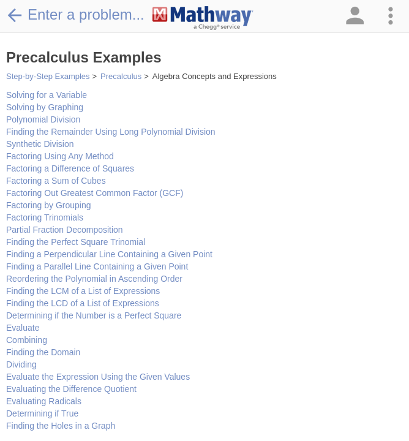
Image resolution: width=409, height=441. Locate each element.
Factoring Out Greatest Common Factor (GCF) (94, 193)
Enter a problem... (75, 15)
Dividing (21, 364)
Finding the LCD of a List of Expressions (82, 303)
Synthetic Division (40, 144)
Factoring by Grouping (48, 205)
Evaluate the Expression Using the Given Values (98, 377)
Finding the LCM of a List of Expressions (83, 291)
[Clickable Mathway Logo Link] (202, 18)
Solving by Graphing (44, 107)
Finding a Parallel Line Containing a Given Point (97, 266)
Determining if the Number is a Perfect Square (93, 315)
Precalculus (120, 76)
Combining (26, 340)
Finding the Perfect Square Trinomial (75, 242)
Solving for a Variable (46, 95)
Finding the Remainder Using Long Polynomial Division (111, 132)
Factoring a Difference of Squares (70, 168)
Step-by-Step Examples (48, 76)
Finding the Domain (43, 352)
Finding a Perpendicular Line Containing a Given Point (109, 254)
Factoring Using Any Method (60, 156)
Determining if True (42, 413)
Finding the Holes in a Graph (60, 426)
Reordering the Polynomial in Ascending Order (94, 279)
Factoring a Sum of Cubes (56, 181)
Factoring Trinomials (44, 217)
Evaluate (22, 328)
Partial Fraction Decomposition (64, 230)
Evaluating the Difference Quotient (71, 389)
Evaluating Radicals (43, 401)
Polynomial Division (43, 119)
